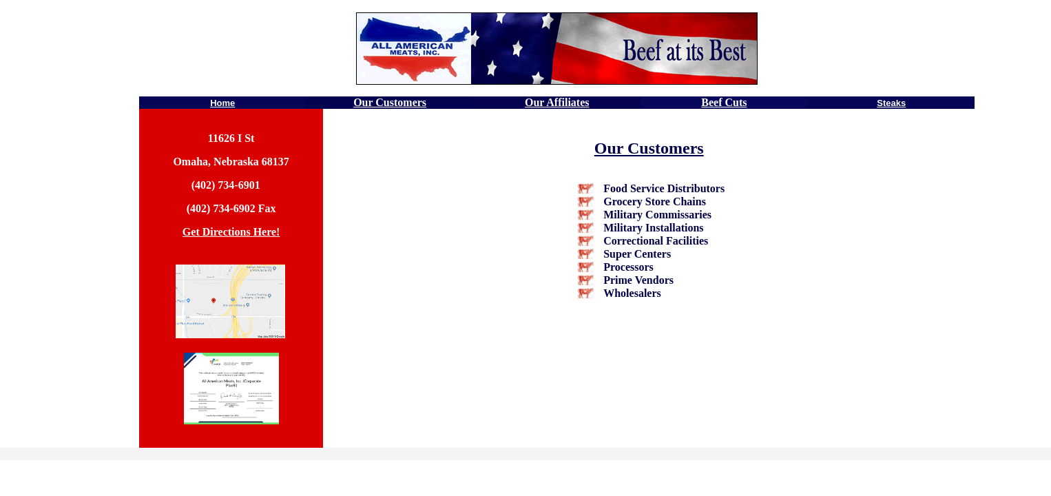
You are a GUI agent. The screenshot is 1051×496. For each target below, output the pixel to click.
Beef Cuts (724, 102)
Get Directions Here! (231, 232)
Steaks (891, 103)
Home (222, 103)
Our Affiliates (557, 102)
